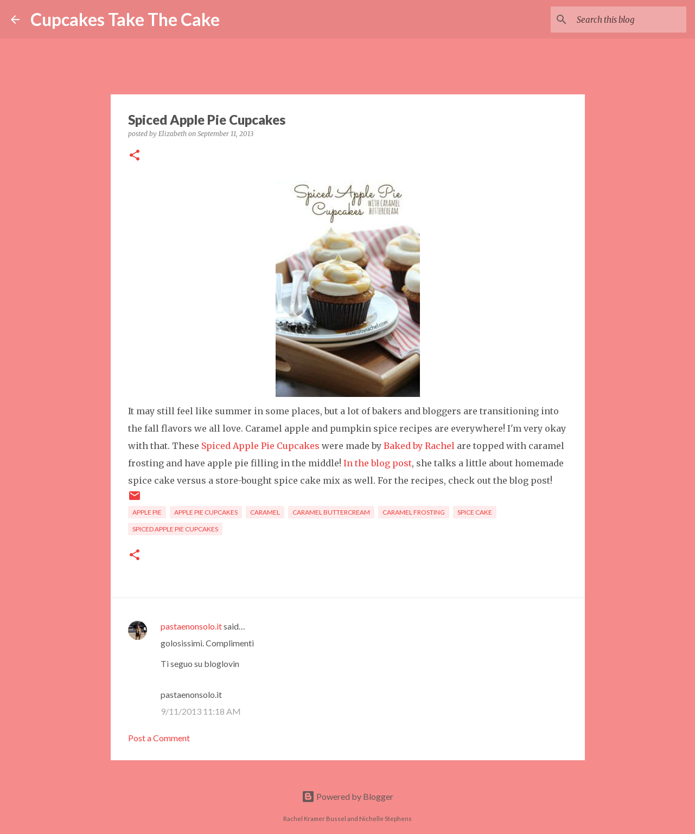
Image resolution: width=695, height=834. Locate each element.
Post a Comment (159, 738)
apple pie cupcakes (206, 512)
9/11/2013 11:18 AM (201, 711)
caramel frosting (413, 512)
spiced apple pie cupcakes (175, 529)
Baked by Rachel (419, 445)
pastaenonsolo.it (191, 626)
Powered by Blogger (347, 796)
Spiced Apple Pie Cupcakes (260, 445)
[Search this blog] (629, 20)
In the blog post (377, 463)
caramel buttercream (331, 512)
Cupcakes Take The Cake (125, 19)
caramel (265, 512)
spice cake (474, 512)
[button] (134, 156)
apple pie (147, 512)
